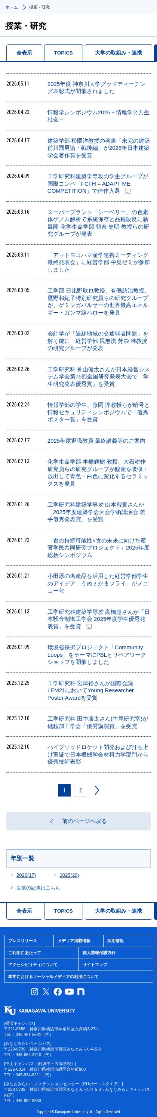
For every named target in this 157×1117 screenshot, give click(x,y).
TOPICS (63, 53)
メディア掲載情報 (74, 940)
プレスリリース (22, 940)
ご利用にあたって (24, 952)
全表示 (24, 53)
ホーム (12, 7)
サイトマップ (95, 964)
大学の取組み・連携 (118, 53)
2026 (26, 875)
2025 (69, 875)
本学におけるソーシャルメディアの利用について (53, 976)
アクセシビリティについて (33, 964)
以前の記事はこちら (38, 888)
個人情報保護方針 (99, 952)
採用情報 (115, 940)
